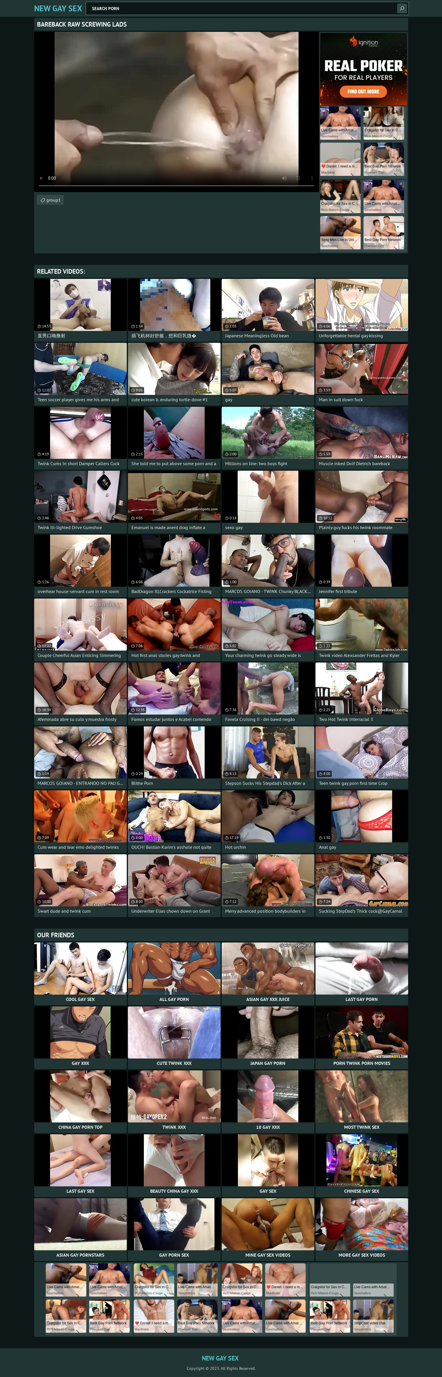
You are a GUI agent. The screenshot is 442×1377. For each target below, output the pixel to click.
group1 (53, 200)
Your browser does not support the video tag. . (176, 112)
